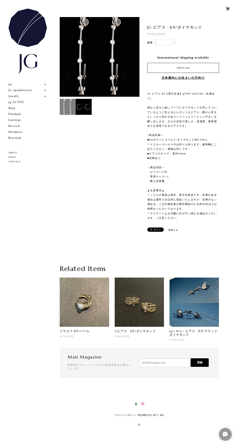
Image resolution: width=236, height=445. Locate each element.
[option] (99, 57)
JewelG (14, 96)
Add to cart (183, 67)
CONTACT (15, 161)
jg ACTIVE (16, 102)
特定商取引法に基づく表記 (151, 415)
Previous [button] (64, 57)
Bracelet (15, 138)
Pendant (15, 114)
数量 (150, 42)
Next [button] (135, 57)
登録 (200, 362)
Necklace (16, 132)
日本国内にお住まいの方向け (183, 77)
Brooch (14, 126)
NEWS (12, 157)
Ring (12, 108)
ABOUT (13, 152)
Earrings (15, 120)
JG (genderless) (20, 90)
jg (10, 84)
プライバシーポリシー (125, 415)
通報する (173, 230)
